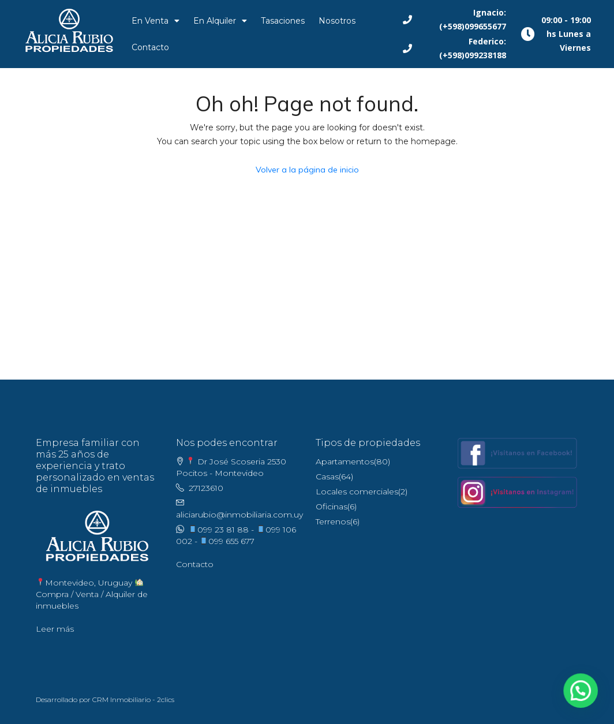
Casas (327, 476)
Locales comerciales (357, 491)
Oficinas (331, 506)
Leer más (55, 629)
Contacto (150, 47)
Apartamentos (345, 461)
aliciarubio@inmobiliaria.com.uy (239, 514)
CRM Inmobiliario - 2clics (133, 699)
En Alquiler (220, 21)
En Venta (155, 21)
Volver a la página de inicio (307, 169)
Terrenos (333, 521)
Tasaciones (283, 21)
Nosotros (337, 21)
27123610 (206, 488)
